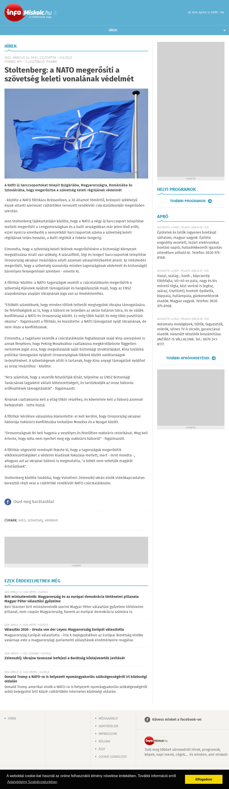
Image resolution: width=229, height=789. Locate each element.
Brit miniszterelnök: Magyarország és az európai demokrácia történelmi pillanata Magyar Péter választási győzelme (71, 599)
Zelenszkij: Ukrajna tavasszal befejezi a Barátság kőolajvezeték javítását (64, 658)
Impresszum (108, 733)
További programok (188, 201)
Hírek (113, 30)
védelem (51, 520)
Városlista (55, 13)
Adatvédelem (108, 726)
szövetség (35, 520)
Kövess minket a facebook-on (176, 719)
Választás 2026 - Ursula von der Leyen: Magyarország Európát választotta (64, 630)
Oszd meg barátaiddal (33, 502)
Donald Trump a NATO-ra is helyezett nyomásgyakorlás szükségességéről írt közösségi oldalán (75, 679)
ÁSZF (102, 749)
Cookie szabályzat (113, 756)
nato (22, 520)
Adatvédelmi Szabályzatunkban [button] (32, 782)
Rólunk (104, 741)
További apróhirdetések (187, 358)
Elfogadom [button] (204, 779)
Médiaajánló (108, 718)
